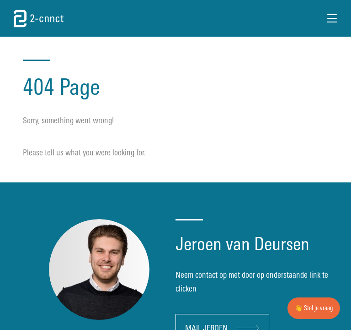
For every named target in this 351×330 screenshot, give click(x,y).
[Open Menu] (332, 18)
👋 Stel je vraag (314, 308)
